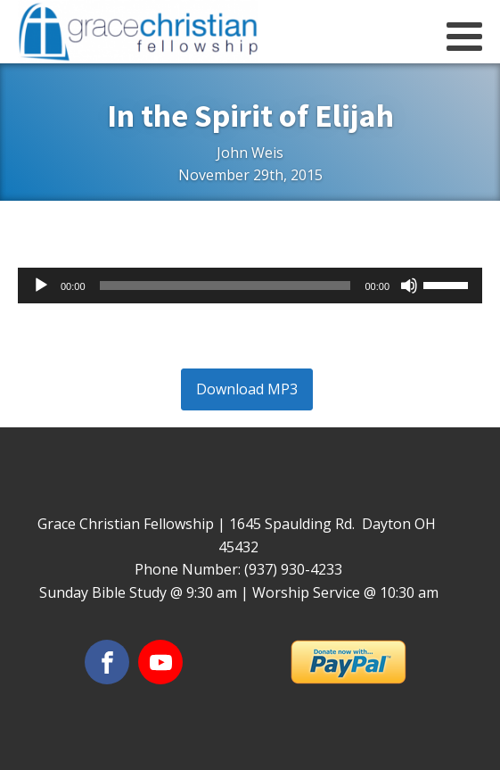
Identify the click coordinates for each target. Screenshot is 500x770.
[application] (250, 285)
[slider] (225, 285)
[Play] (41, 285)
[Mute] (409, 285)
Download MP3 (247, 389)
